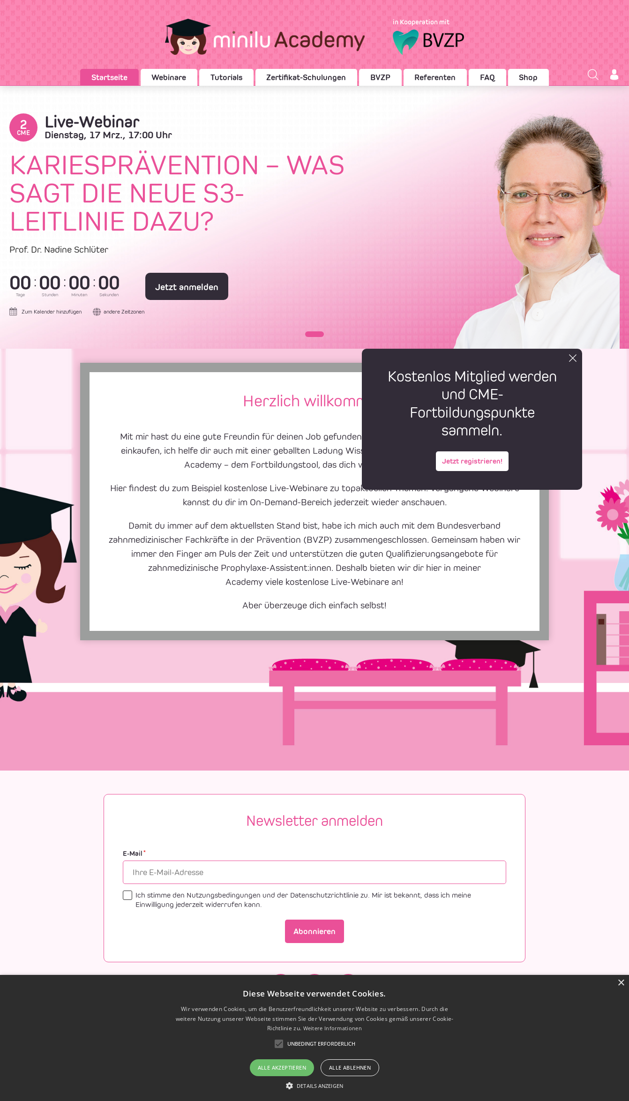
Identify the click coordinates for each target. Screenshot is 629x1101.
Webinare (168, 77)
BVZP (380, 77)
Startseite (109, 77)
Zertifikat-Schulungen (306, 77)
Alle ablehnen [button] (350, 1067)
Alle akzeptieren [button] (282, 1067)
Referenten (435, 77)
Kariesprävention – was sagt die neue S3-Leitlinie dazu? (176, 193)
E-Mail (134, 853)
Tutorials (226, 77)
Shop (528, 77)
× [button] (620, 983)
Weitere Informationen (332, 1028)
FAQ (487, 77)
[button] (314, 334)
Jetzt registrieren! (472, 461)
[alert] (314, 1038)
